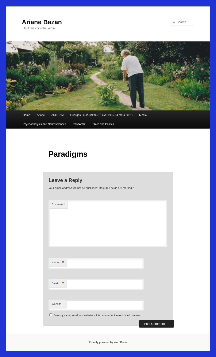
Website (56, 303)
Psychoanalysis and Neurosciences (44, 124)
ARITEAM (57, 115)
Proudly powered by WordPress (108, 342)
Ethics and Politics (103, 124)
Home (26, 115)
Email (57, 283)
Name (57, 263)
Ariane (41, 115)
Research (79, 124)
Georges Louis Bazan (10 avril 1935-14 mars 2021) (101, 115)
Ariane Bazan (42, 22)
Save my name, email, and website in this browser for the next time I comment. (98, 315)
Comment (58, 204)
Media (143, 115)
